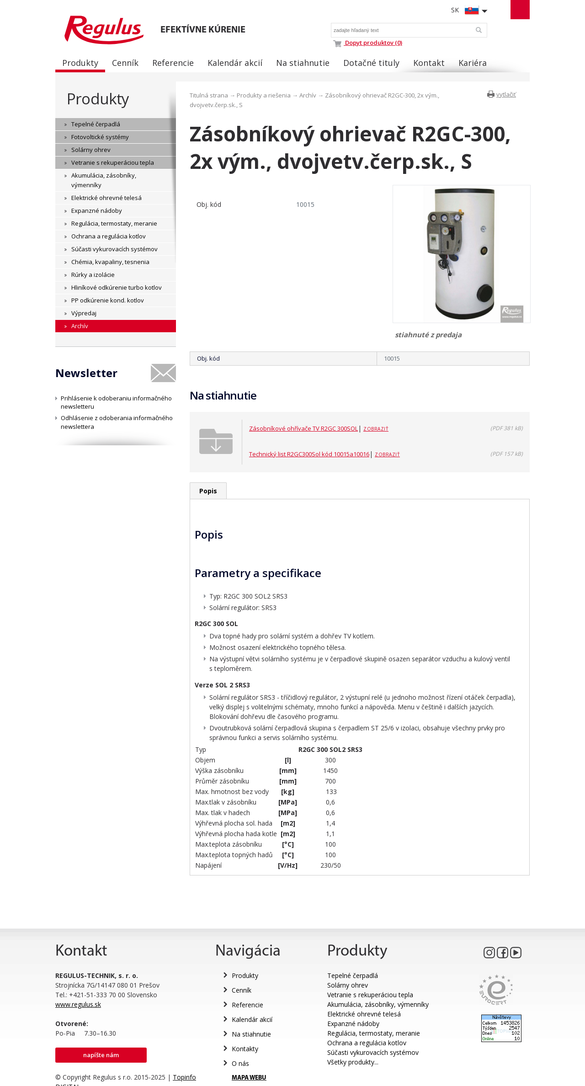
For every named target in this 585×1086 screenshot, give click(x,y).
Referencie (247, 1004)
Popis (208, 490)
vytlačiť (506, 94)
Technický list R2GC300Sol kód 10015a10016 (309, 454)
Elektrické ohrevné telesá (364, 1014)
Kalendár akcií (252, 1019)
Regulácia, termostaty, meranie (373, 1033)
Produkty (98, 98)
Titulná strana (209, 95)
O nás (240, 1063)
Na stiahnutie (251, 1034)
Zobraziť (375, 429)
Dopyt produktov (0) (367, 42)
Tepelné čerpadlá (352, 975)
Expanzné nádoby (353, 1023)
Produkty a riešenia (264, 95)
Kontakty (245, 1048)
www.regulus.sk (78, 1004)
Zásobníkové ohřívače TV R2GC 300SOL (303, 428)
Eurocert (496, 989)
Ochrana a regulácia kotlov (366, 1042)
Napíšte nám (101, 1055)
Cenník (241, 990)
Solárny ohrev (347, 985)
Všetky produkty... (352, 1062)
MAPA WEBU (249, 1078)
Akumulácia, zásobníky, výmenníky (378, 1004)
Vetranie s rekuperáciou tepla (370, 994)
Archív (307, 95)
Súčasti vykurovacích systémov (373, 1052)
